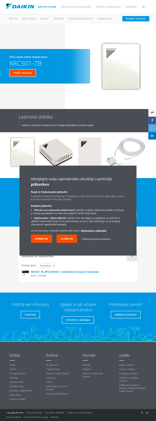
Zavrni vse (67, 238)
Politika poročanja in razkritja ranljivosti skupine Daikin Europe (132, 388)
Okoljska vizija (16, 386)
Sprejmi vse (41, 238)
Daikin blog (104, 18)
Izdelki (44, 18)
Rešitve (13, 18)
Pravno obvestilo (34, 412)
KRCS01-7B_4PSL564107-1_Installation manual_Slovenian (65, 271)
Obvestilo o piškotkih (54, 412)
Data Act (54, 417)
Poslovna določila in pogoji (36, 417)
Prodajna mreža (17, 373)
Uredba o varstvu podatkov (79, 412)
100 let (12, 369)
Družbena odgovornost (20, 390)
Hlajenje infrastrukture (57, 393)
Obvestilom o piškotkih (93, 230)
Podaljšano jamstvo (81, 18)
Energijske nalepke (128, 373)
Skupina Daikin (16, 382)
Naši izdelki (28, 18)
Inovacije (13, 377)
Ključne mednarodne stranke (93, 375)
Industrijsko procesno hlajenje (56, 388)
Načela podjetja (13, 417)
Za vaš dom (52, 364)
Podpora (58, 18)
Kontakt (86, 364)
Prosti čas (51, 377)
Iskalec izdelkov (126, 364)
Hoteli (49, 382)
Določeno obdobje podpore (128, 379)
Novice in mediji (17, 399)
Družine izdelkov (127, 369)
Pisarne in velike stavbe (57, 373)
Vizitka (12, 364)
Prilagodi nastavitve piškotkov (96, 238)
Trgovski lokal (53, 369)
